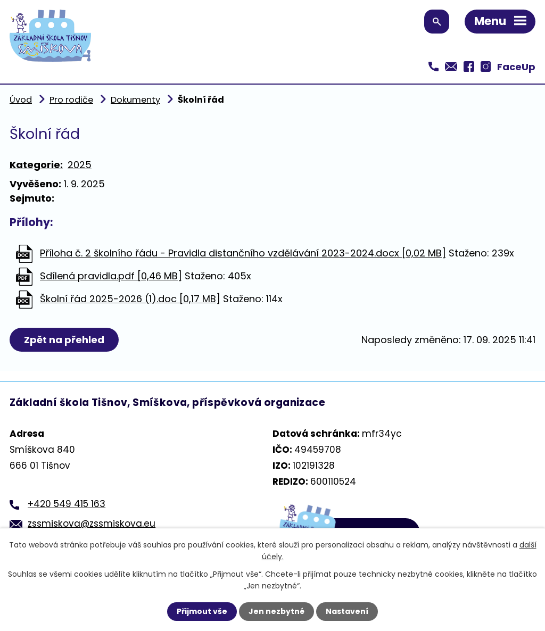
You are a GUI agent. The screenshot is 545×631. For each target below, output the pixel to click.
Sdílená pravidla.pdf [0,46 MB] (111, 276)
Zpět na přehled (64, 339)
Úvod (21, 100)
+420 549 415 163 (66, 503)
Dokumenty (135, 100)
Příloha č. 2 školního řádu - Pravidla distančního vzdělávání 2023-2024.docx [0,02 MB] (243, 253)
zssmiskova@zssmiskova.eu (91, 523)
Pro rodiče (71, 100)
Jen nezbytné (276, 611)
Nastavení (347, 611)
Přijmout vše (202, 611)
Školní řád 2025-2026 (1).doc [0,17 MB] (130, 298)
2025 (80, 164)
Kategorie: (36, 164)
